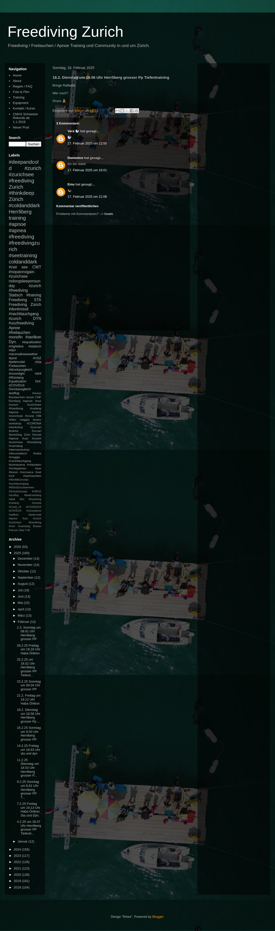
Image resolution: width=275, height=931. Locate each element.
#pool (13, 358)
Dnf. (38, 381)
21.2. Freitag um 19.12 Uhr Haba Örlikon (28, 699)
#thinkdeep (21, 193)
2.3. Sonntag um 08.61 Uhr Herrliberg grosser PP (28, 633)
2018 (18, 887)
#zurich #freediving (25, 288)
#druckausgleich (20, 369)
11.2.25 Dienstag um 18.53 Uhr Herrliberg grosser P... (28, 767)
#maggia (14, 457)
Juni (21, 596)
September (26, 577)
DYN (37, 318)
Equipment (20, 103)
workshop (15, 423)
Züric (27, 434)
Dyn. (13, 342)
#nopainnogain (21, 272)
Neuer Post (21, 127)
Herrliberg (20, 211)
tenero (37, 419)
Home (17, 75)
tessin (30, 397)
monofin (15, 337)
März (22, 615)
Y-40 (27, 530)
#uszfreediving (21, 323)
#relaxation (34, 464)
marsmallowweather (23, 354)
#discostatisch (18, 453)
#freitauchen (19, 332)
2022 (18, 862)
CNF (38, 397)
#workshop (16, 427)
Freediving (18, 300)
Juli (21, 590)
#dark (12, 499)
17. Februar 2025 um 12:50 (87, 143)
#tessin (13, 472)
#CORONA (34, 423)
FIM (38, 415)
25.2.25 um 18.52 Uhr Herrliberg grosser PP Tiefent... (26, 667)
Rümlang (14, 400)
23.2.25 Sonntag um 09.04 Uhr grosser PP (28, 685)
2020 (18, 875)
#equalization (31, 342)
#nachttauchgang (24, 314)
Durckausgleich (20, 389)
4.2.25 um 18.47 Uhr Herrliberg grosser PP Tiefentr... (29, 827)
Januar (23, 841)
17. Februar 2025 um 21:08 (87, 196)
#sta (38, 362)
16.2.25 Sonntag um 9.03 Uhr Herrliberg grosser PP (28, 733)
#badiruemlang (32, 495)
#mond (29, 415)
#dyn (12, 350)
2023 (18, 856)
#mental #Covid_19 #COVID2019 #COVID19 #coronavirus (25, 507)
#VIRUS (36, 491)
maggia (24, 419)
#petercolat (17, 362)
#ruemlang (24, 526)
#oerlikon (33, 337)
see (25, 267)
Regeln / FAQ (22, 86)
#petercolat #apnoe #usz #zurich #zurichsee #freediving (25, 518)
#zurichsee (18, 276)
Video (12, 419)
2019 (18, 881)
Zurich (16, 187)
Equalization (17, 381)
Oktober (24, 571)
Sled (21, 530)
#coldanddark (24, 205)
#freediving (21, 236)
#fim (22, 499)
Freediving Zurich (66, 31)
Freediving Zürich (25, 304)
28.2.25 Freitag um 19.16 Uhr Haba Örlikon (28, 649)
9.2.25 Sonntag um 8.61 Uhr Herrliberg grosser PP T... (28, 789)
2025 (18, 553)
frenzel (36, 434)
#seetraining (23, 255)
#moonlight (17, 373)
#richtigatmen (17, 468)
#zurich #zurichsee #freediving (25, 174)
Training (18, 97)
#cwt (13, 267)
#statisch (34, 346)
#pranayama (17, 464)
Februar (24, 622)
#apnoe (17, 224)
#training (33, 295)
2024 (18, 849)
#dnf (38, 373)
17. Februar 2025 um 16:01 (87, 170)
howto (108, 214)
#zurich (15, 318)
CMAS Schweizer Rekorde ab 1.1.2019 (25, 118)
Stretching (15, 434)
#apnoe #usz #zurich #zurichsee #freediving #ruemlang (25, 442)
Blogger (157, 917)
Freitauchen (17, 366)
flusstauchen (17, 397)
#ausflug (13, 495)
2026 (18, 547)
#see (38, 468)
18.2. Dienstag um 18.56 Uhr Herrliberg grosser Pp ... (28, 715)
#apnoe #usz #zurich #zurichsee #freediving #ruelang (25, 404)
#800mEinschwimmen (21, 487)
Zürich (16, 199)
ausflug (14, 393)
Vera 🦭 (73, 131)
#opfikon (13, 514)
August (23, 584)
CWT (36, 267)
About (17, 81)
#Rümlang (16, 377)
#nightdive (16, 346)
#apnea (17, 230)
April (21, 609)
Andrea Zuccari (25, 430)
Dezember (26, 558)
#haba (37, 453)
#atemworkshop (19, 449)
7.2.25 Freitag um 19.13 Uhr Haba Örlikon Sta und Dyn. (28, 809)
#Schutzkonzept (18, 491)
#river (12, 526)
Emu (71, 184)
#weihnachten (32, 475)
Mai (21, 603)
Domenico (75, 158)
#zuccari (35, 427)
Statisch (15, 295)
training (17, 218)
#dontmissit (18, 309)
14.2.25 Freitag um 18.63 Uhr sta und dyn (28, 749)
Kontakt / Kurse (24, 108)
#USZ (37, 358)
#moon (36, 393)
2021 (18, 868)
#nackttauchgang (20, 460)
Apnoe (14, 328)
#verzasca (26, 472)
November (26, 565)
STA (37, 300)
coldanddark (23, 261)
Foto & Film (21, 92)
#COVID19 (16, 385)
